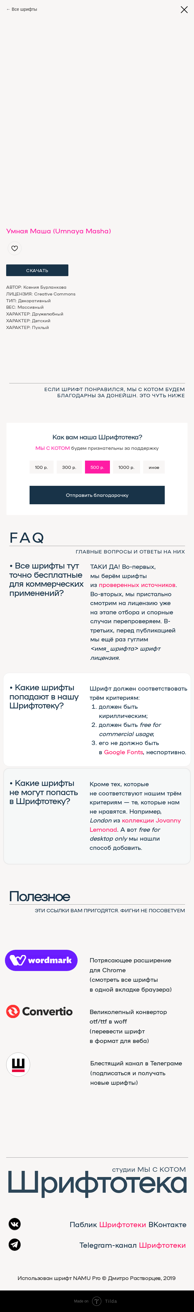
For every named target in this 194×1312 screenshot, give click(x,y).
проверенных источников (137, 584)
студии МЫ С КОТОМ (149, 1169)
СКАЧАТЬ (37, 270)
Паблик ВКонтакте (128, 1224)
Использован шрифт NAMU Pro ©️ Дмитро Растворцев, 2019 (97, 1277)
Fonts (135, 751)
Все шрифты (24, 9)
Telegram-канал (132, 1244)
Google (114, 751)
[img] (39, 1011)
